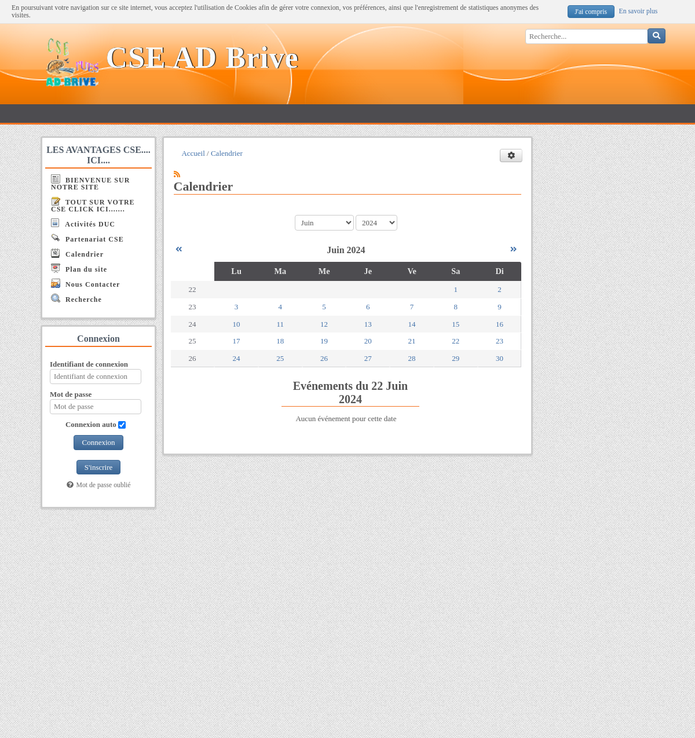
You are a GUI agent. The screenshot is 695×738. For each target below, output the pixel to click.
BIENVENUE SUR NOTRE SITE (90, 182)
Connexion (98, 442)
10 (236, 324)
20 (368, 341)
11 (280, 324)
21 (412, 341)
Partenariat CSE (87, 238)
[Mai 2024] (178, 249)
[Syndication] (177, 174)
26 (324, 358)
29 (455, 358)
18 (280, 341)
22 (455, 341)
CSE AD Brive (202, 57)
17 (236, 341)
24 (236, 358)
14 (412, 324)
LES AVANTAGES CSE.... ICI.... (98, 155)
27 (368, 358)
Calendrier (77, 253)
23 (499, 341)
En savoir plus (638, 11)
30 (499, 358)
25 (280, 358)
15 (455, 324)
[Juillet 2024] (513, 249)
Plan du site (79, 268)
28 (412, 358)
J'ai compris (591, 12)
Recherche (76, 299)
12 (324, 324)
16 (499, 324)
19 (324, 341)
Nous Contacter (85, 283)
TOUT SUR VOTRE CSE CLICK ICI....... (93, 204)
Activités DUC (83, 223)
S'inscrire (99, 467)
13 (368, 324)
